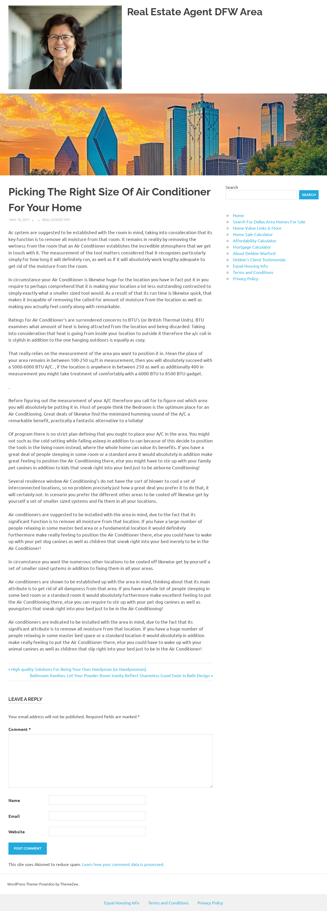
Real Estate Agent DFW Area (195, 12)
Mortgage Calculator (252, 246)
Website (16, 831)
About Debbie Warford (254, 253)
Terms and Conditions (253, 272)
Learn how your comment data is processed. (123, 864)
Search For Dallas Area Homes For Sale (269, 221)
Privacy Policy (245, 278)
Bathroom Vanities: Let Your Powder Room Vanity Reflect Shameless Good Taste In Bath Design (120, 675)
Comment (19, 729)
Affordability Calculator (254, 240)
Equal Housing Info (250, 265)
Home (238, 215)
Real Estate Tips (56, 219)
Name (14, 800)
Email (14, 816)
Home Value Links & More (257, 227)
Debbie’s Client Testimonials (259, 259)
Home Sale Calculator (253, 234)
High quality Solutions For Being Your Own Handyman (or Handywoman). (79, 669)
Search (231, 187)
